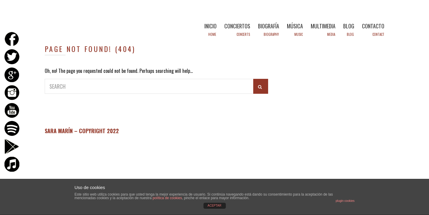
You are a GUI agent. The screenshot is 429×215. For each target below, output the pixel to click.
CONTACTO (373, 26)
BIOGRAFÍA (268, 26)
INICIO (210, 26)
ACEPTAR (215, 205)
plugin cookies (345, 200)
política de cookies (167, 198)
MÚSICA (295, 26)
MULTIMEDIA (323, 26)
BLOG (348, 26)
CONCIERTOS (237, 26)
